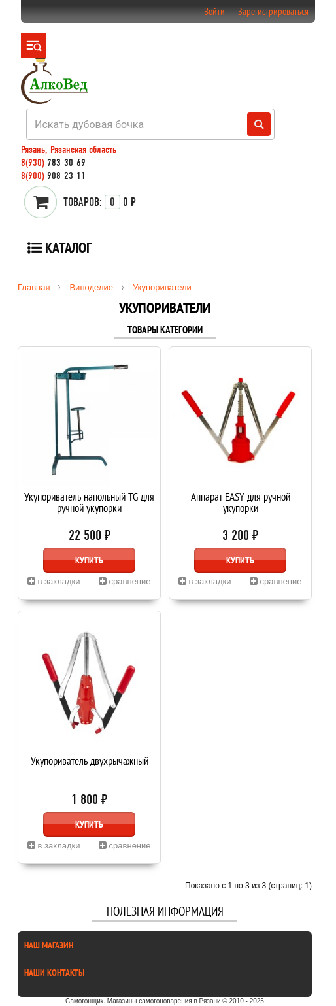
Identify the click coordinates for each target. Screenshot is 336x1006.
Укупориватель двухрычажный (89, 762)
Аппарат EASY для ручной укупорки (240, 503)
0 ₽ (99, 202)
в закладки (53, 581)
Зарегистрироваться (273, 11)
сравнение (125, 581)
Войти (214, 11)
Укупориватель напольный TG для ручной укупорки (89, 503)
